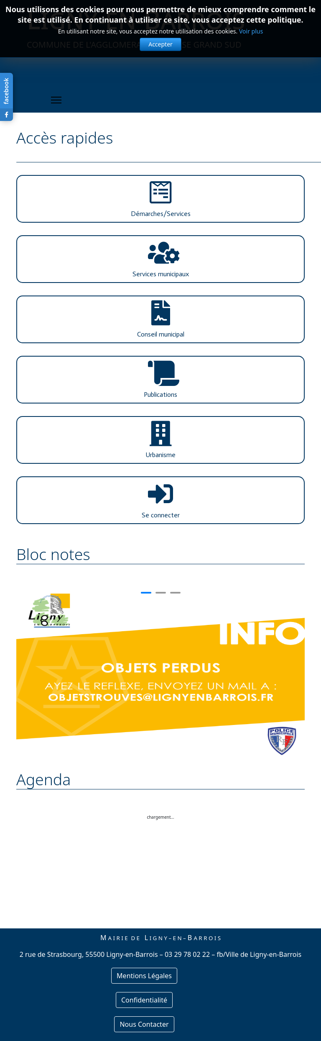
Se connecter (161, 515)
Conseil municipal (160, 334)
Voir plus (251, 31)
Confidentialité (144, 1000)
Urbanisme (160, 455)
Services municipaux (160, 274)
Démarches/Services (161, 214)
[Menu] (56, 100)
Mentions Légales (144, 975)
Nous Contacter (144, 1024)
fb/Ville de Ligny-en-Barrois (259, 954)
